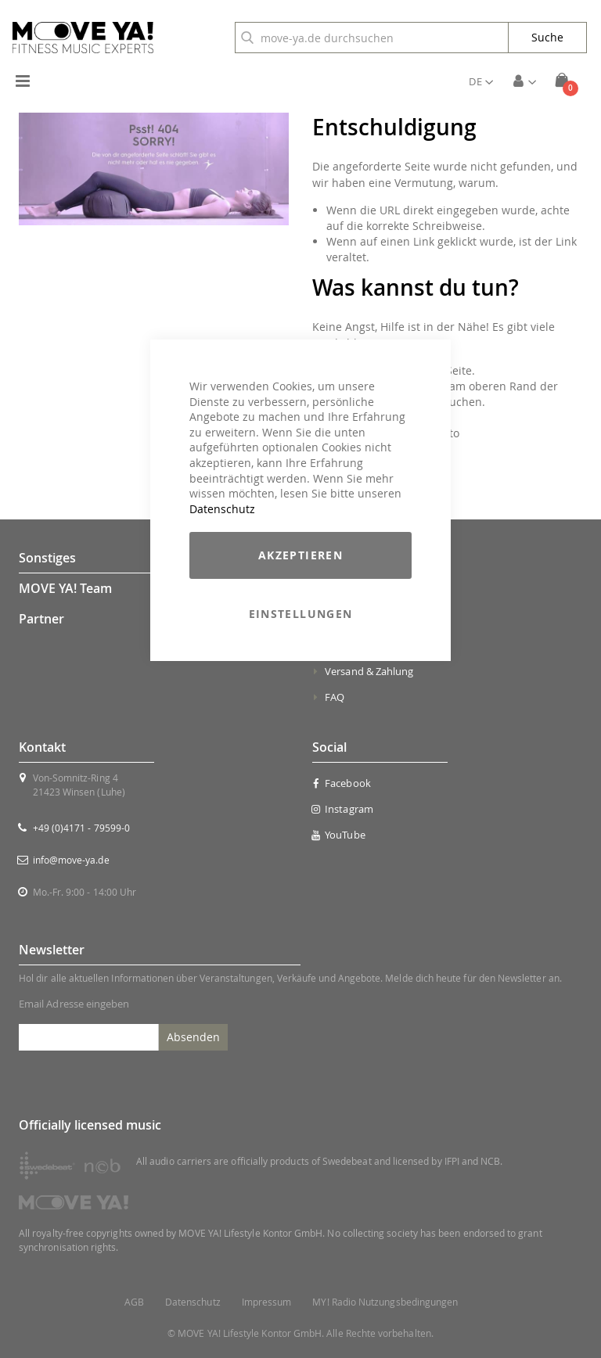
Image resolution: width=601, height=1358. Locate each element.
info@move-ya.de (71, 859)
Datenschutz (222, 508)
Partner (41, 618)
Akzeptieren (300, 555)
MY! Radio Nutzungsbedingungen (385, 1302)
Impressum (267, 1302)
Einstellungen (301, 613)
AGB (134, 1302)
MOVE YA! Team (65, 588)
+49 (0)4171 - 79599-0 (81, 827)
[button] (481, 81)
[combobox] (372, 37)
